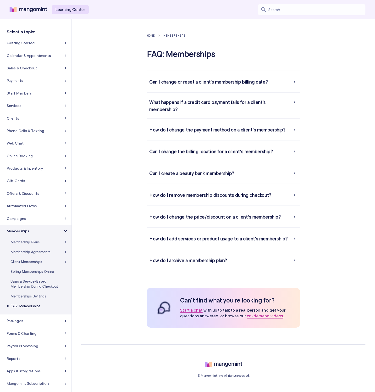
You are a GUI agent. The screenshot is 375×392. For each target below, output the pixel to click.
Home (151, 36)
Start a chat (191, 310)
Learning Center (70, 9)
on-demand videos (265, 316)
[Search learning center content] (316, 9)
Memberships (175, 36)
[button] (223, 81)
